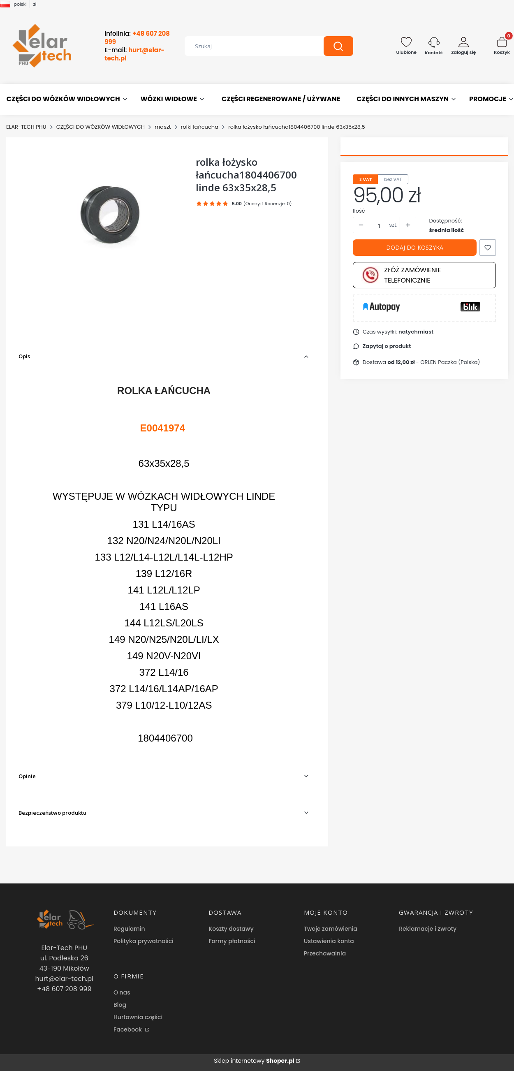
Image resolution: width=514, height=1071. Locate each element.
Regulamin (129, 929)
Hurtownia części (137, 1017)
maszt (163, 127)
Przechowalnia (325, 953)
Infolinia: (137, 38)
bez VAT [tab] (393, 179)
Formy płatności (231, 941)
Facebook (128, 1029)
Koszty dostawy (230, 929)
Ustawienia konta (329, 941)
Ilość (359, 211)
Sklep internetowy (254, 1061)
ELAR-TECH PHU (26, 127)
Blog (119, 1005)
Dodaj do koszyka (414, 247)
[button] (338, 46)
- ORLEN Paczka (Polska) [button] (434, 362)
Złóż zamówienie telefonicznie (401, 275)
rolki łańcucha (199, 127)
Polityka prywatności (143, 941)
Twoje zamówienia (330, 929)
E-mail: (134, 54)
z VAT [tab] (365, 179)
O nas (121, 992)
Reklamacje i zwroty (427, 929)
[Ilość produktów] (379, 225)
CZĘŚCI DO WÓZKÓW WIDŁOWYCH (100, 127)
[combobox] (248, 46)
